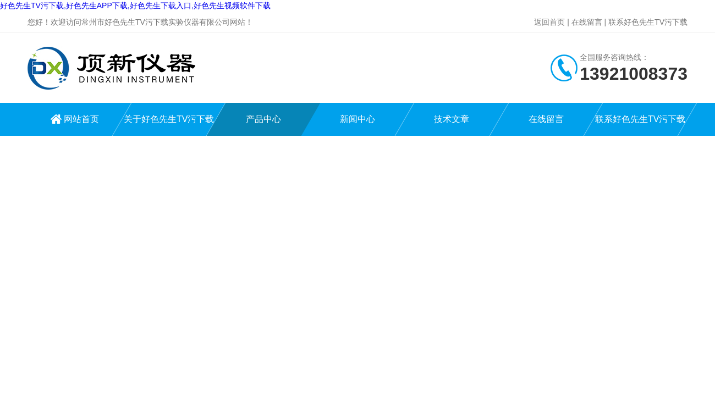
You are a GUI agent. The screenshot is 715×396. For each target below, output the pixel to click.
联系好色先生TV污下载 (648, 22)
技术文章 (451, 119)
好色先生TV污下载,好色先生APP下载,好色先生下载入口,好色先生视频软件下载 (135, 5)
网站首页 (81, 119)
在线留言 (586, 22)
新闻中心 (357, 119)
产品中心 (263, 119)
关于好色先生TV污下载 (169, 119)
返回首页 (549, 22)
